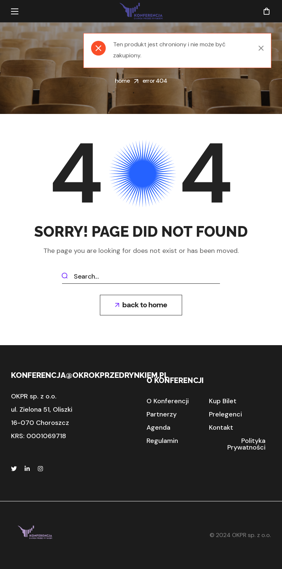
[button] (266, 11)
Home (122, 81)
